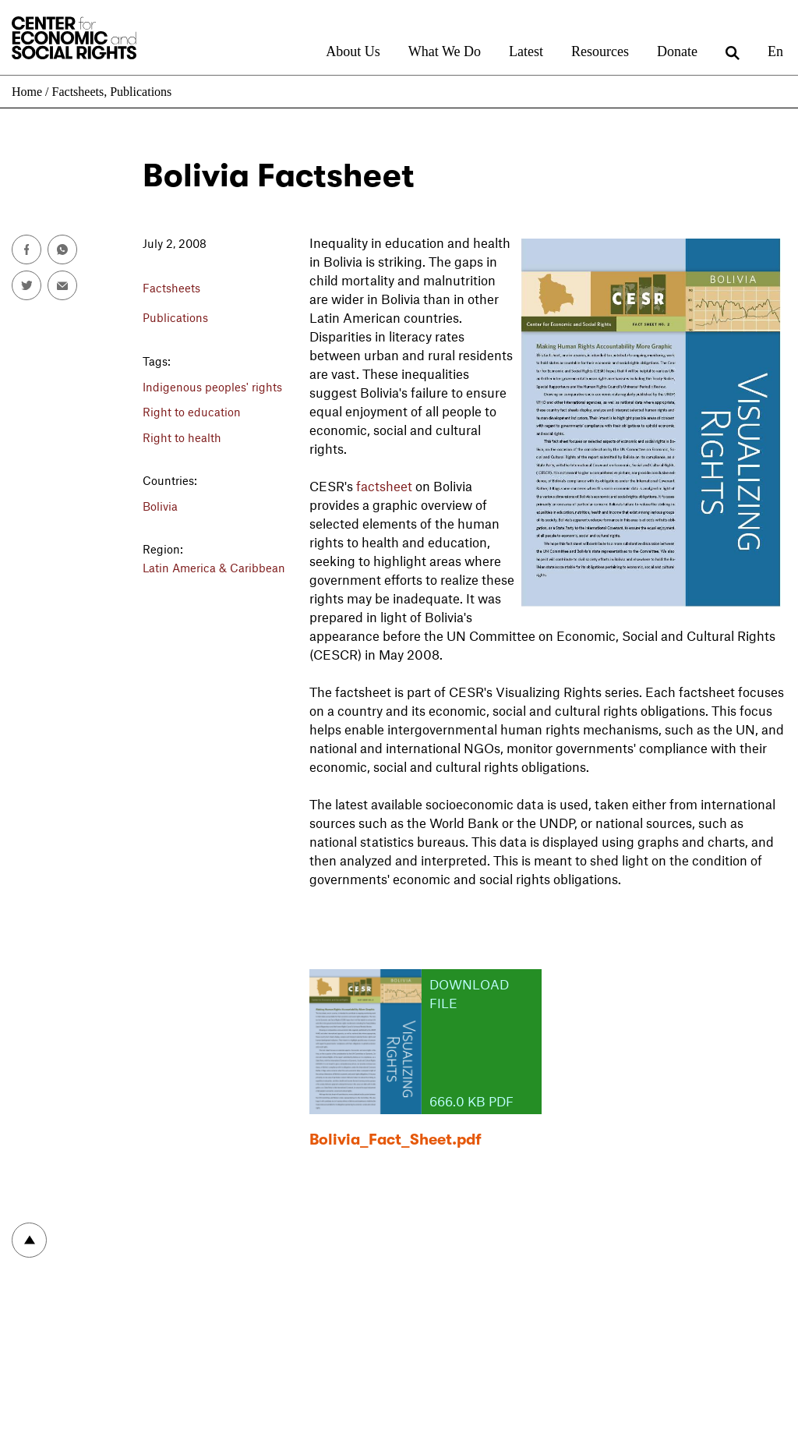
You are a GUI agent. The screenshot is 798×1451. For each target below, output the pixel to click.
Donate (677, 51)
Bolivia (160, 506)
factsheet (384, 486)
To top (29, 1240)
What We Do (444, 51)
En (775, 51)
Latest (526, 51)
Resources (600, 51)
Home (27, 91)
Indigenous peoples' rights (212, 387)
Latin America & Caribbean (214, 568)
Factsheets (78, 91)
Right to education (192, 412)
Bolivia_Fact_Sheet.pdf (395, 1139)
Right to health (182, 437)
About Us (353, 51)
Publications (140, 91)
